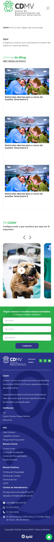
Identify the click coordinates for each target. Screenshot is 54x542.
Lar (4, 412)
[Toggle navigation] (48, 8)
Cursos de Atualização (13, 452)
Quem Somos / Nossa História (16, 416)
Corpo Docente (10, 460)
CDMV (6, 28)
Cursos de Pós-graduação (15, 456)
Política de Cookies (11, 476)
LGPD (5, 483)
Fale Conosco (9, 432)
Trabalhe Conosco (11, 436)
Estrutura (7, 420)
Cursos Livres (9, 448)
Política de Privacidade (13, 472)
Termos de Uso (10, 479)
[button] (24, 237)
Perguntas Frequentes (13, 440)
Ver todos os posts (14, 61)
